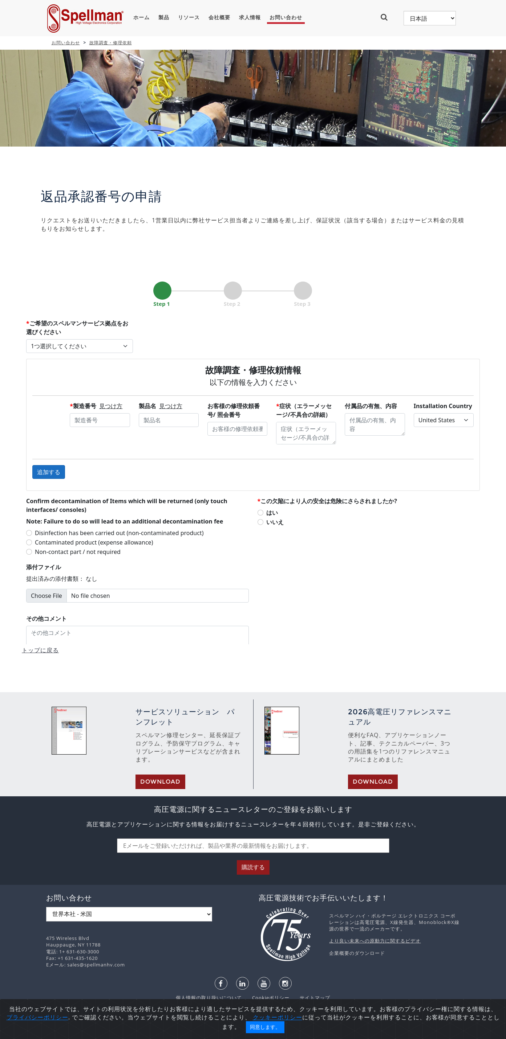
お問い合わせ (286, 17)
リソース (189, 17)
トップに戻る (40, 650)
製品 (163, 17)
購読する (253, 867)
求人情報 (250, 17)
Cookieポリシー (267, 997)
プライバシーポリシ (34, 1017)
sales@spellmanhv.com (96, 964)
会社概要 (219, 17)
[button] (387, 17)
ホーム (141, 17)
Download (160, 781)
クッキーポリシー (277, 1017)
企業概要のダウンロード (357, 953)
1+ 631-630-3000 (79, 951)
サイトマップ (310, 997)
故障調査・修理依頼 (110, 42)
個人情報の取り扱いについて (209, 997)
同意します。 (265, 1027)
